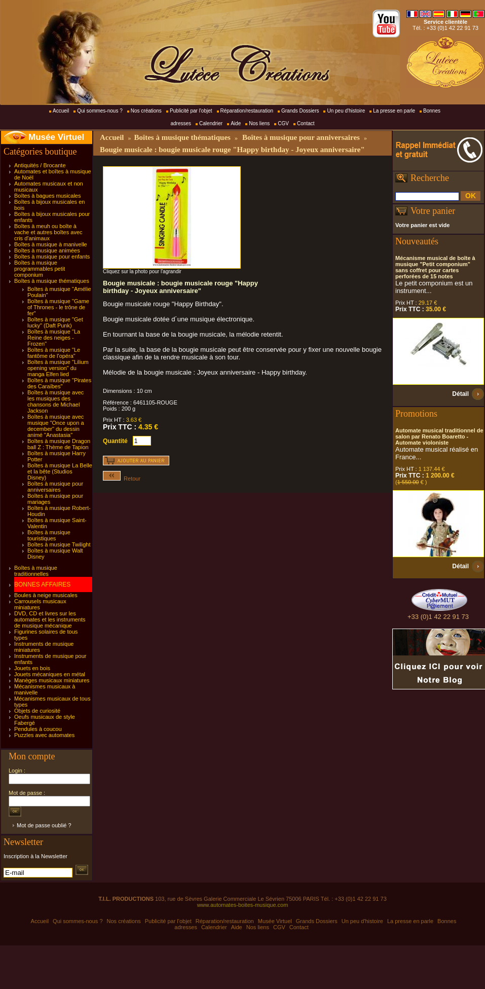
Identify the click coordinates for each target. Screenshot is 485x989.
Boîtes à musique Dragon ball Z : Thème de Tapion (58, 444)
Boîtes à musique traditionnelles (35, 571)
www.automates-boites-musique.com (242, 905)
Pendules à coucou (38, 729)
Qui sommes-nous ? (99, 111)
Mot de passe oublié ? (44, 825)
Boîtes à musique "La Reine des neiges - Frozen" (53, 337)
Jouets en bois (32, 668)
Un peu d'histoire (346, 111)
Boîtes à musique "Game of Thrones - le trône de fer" (58, 307)
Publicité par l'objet (191, 111)
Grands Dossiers (300, 111)
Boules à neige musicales (46, 595)
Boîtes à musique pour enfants (52, 256)
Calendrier (210, 123)
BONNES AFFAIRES (42, 584)
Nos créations (146, 111)
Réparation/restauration (247, 111)
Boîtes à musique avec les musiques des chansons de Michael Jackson (55, 401)
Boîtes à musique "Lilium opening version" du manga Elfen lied (58, 368)
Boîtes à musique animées (47, 250)
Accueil (61, 111)
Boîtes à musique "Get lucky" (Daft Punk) (55, 322)
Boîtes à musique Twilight (59, 544)
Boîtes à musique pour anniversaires (55, 487)
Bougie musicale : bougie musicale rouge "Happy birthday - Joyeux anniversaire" (232, 149)
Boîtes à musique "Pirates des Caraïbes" (59, 383)
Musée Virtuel (56, 137)
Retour (121, 478)
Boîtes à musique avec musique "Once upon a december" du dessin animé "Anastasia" (55, 426)
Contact (305, 123)
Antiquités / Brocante (40, 165)
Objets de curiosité (37, 711)
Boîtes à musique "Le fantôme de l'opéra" (53, 353)
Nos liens (259, 123)
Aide (236, 123)
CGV (283, 123)
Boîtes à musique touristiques (48, 535)
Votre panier (433, 211)
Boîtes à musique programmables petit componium (39, 269)
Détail (460, 393)
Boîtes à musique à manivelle (50, 244)
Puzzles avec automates (44, 735)
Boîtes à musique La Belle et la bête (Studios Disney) (59, 471)
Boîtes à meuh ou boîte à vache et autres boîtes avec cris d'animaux (48, 232)
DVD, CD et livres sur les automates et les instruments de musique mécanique (50, 619)
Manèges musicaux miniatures (52, 680)
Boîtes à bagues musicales (47, 196)
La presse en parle (394, 111)
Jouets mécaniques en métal (49, 674)
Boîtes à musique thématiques (51, 281)
